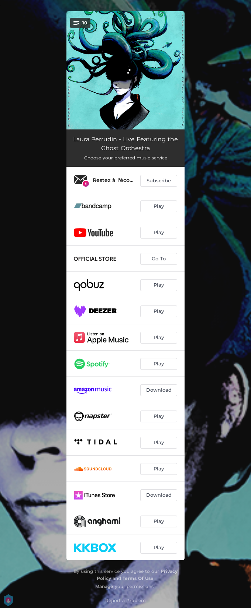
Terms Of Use (138, 578)
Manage (104, 586)
